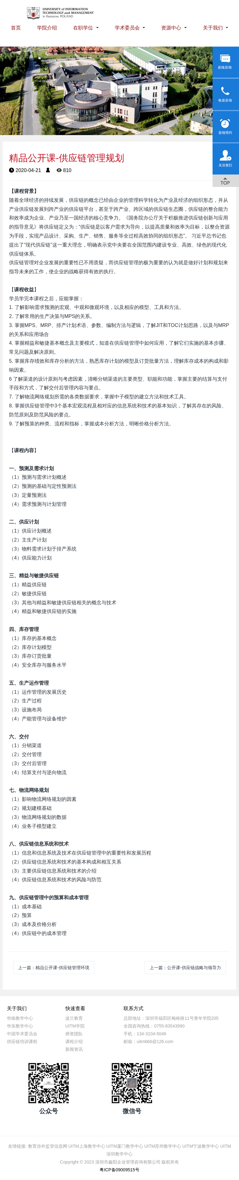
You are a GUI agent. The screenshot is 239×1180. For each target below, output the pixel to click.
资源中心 (171, 27)
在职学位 (83, 27)
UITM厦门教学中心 (124, 1146)
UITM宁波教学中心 (200, 1146)
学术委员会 (128, 27)
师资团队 (74, 1033)
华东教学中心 (20, 1025)
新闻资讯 (74, 1049)
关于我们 (213, 27)
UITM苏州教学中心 (162, 1146)
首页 (16, 27)
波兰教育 (74, 1018)
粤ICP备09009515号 (119, 1169)
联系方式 (133, 1008)
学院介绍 (47, 27)
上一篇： (53, 967)
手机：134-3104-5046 (145, 1033)
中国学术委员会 (22, 1033)
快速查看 (75, 1008)
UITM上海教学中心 (86, 1146)
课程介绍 (74, 1041)
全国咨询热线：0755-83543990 (154, 1025)
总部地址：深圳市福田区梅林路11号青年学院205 (171, 1018)
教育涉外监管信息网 (47, 1146)
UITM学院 (75, 1025)
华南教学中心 (20, 1018)
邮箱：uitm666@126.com (148, 1041)
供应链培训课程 (22, 1041)
